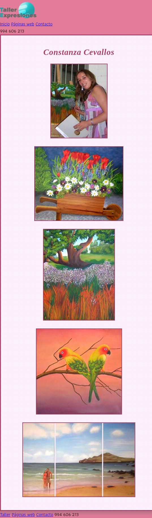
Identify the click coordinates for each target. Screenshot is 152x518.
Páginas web (22, 23)
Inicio (5, 23)
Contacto (44, 23)
